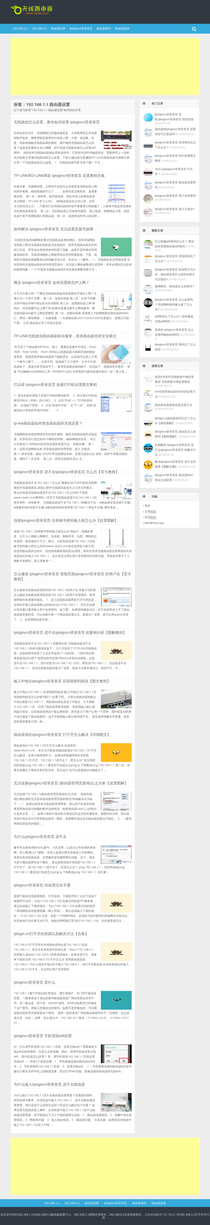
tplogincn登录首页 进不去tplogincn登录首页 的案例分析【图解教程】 (70, 633)
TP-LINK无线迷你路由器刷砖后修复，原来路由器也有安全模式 (65, 336)
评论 (150, 517)
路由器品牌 (58, 28)
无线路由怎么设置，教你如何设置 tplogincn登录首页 (57, 122)
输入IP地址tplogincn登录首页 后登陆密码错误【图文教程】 (62, 681)
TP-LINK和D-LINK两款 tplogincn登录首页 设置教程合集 (59, 176)
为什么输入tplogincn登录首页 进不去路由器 (49, 1084)
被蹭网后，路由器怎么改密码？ (175, 286)
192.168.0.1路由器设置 (50, 1214)
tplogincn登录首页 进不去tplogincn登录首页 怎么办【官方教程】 (66, 472)
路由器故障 (122, 28)
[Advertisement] (105, 66)
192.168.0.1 (39, 28)
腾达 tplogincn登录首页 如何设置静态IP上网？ (51, 283)
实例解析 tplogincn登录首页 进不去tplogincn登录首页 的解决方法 (175, 449)
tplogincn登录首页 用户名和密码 (175, 195)
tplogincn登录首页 (37, 11)
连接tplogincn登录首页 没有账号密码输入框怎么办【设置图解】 (66, 520)
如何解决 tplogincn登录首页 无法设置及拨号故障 (53, 229)
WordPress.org (154, 523)
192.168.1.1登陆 (84, 1214)
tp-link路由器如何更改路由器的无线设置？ (48, 423)
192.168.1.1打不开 (192, 1214)
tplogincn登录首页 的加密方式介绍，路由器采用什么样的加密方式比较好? (175, 274)
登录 (147, 505)
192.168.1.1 (20, 28)
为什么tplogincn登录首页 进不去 (40, 837)
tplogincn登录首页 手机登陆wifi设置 (43, 1036)
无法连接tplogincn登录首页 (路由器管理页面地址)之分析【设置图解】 (71, 783)
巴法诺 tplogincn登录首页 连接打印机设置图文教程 (55, 385)
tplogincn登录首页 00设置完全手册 (42, 885)
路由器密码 (104, 28)
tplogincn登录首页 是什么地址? (175, 209)
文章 (150, 511)
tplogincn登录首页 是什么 (34, 982)
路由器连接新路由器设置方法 (173, 405)
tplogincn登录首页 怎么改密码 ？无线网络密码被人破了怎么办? (174, 304)
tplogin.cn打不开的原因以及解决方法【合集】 (51, 934)
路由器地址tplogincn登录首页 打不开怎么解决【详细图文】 (62, 735)
